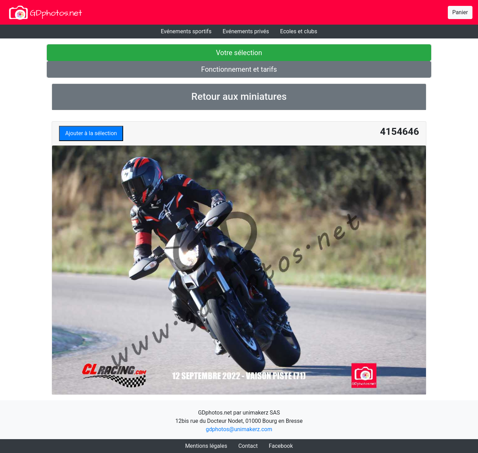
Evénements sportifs (186, 31)
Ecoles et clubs (298, 31)
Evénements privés (246, 31)
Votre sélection (239, 53)
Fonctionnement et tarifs (239, 69)
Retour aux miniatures (239, 96)
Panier (460, 12)
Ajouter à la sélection (91, 133)
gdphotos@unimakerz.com (239, 429)
